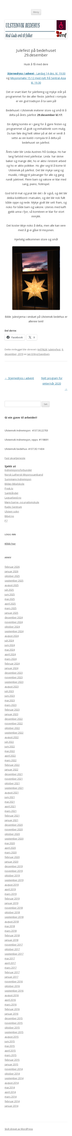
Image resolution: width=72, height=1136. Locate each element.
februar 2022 (12, 765)
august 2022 (12, 737)
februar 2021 (12, 815)
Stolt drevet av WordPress (19, 1129)
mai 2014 (10, 1087)
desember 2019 (14, 866)
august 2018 (12, 921)
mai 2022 (10, 751)
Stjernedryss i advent (19, 378)
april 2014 (10, 1092)
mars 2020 (11, 852)
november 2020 (14, 829)
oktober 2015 (12, 1027)
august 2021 (12, 792)
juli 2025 (9, 590)
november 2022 (14, 723)
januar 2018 (11, 940)
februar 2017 (12, 972)
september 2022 (14, 732)
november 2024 (14, 622)
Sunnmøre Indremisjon (18, 479)
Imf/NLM (42, 349)
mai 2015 (10, 1046)
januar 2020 (11, 861)
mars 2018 (11, 930)
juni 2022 (10, 746)
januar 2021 (11, 820)
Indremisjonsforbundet (18, 470)
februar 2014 (12, 1101)
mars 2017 (11, 967)
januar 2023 (11, 714)
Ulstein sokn (12, 511)
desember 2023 (14, 672)
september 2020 (14, 838)
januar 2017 (11, 977)
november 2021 (14, 778)
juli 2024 (9, 640)
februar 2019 (12, 898)
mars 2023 (11, 705)
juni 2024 (10, 645)
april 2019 (10, 889)
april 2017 (10, 963)
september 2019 (14, 880)
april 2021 (10, 806)
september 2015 (14, 1032)
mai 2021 (10, 801)
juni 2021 (10, 797)
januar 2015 (11, 1064)
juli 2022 (9, 742)
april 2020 (10, 848)
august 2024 (12, 636)
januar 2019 (11, 903)
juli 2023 (9, 691)
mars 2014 (11, 1096)
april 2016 (10, 1000)
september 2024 (14, 631)
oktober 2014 (12, 1073)
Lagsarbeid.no (13, 497)
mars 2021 (11, 811)
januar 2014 (11, 1106)
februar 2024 (12, 663)
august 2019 (12, 884)
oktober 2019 (12, 875)
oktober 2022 (12, 728)
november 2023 (14, 677)
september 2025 (14, 580)
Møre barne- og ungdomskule (22, 502)
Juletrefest (54, 349)
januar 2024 (11, 668)
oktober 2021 (12, 783)
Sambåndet (11, 493)
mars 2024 (11, 659)
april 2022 (10, 755)
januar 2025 (11, 613)
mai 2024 (10, 649)
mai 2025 (10, 599)
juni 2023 (10, 695)
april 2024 (10, 654)
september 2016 (14, 990)
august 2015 (12, 1036)
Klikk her (10, 543)
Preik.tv (9, 488)
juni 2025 (10, 594)
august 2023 (12, 686)
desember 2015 (14, 1018)
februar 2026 (12, 566)
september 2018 (14, 917)
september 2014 (14, 1078)
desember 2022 (14, 719)
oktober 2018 (12, 912)
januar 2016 (11, 1013)
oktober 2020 (12, 834)
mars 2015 (11, 1055)
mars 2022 (11, 760)
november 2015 (14, 1023)
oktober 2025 (12, 576)
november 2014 (14, 1069)
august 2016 (12, 995)
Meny (36, 12)
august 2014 (12, 1083)
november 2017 (14, 944)
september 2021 (14, 788)
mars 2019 (11, 894)
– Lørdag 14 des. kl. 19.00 (36, 73)
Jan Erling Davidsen (38, 354)
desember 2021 (14, 774)
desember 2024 (14, 617)
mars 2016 (11, 1004)
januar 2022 (11, 769)
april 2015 (10, 1050)
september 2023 (14, 682)
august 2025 (12, 585)
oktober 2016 (12, 986)
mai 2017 (10, 958)
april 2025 (10, 603)
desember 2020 (14, 825)
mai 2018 (10, 926)
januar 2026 (11, 571)
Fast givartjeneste (15, 458)
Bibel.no (9, 516)
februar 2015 (12, 1060)
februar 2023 (12, 709)
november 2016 (14, 981)
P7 (6, 520)
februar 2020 (12, 857)
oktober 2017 (12, 949)
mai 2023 (10, 700)
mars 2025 (11, 608)
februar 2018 (12, 935)
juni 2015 (10, 1041)
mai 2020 (10, 843)
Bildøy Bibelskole (14, 484)
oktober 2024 (12, 626)
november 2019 (14, 871)
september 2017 (14, 954)
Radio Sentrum (13, 507)
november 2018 (14, 907)
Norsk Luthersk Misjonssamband (24, 474)
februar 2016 (12, 1009)
